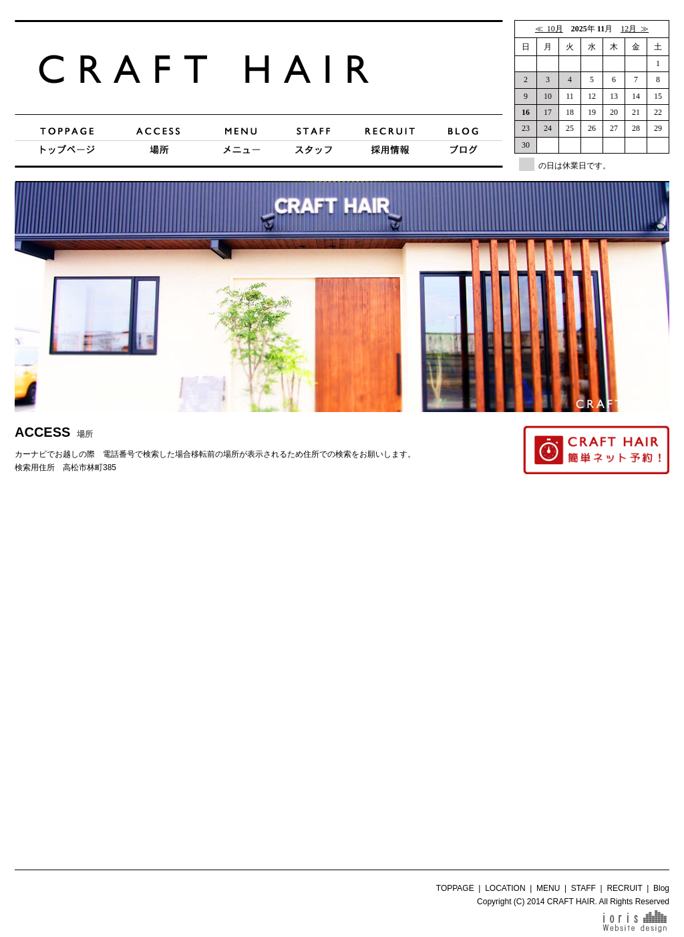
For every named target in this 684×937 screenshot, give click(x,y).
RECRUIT (624, 888)
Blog (661, 888)
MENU (548, 888)
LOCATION (505, 888)
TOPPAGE (455, 888)
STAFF (583, 888)
